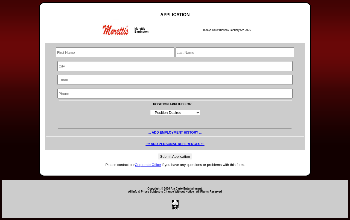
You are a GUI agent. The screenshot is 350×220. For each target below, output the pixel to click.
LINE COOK (175, 112)
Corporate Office (148, 165)
